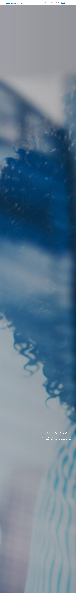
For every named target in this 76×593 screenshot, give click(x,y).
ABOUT (57, 2)
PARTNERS (63, 2)
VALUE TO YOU (51, 2)
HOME (45, 2)
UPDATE (68, 2)
